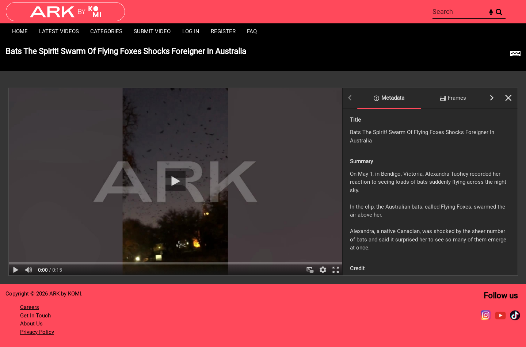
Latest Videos (59, 31)
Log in (190, 31)
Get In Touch (35, 315)
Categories (106, 31)
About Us (31, 323)
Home (20, 31)
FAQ (252, 31)
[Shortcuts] (515, 55)
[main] (263, 162)
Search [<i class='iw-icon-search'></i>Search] (499, 11)
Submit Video (152, 31)
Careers (29, 307)
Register (223, 31)
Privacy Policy (37, 332)
